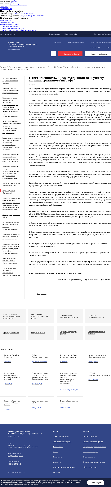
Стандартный (25, 15)
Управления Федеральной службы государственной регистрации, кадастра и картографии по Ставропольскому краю (10, 248)
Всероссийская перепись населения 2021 (18, 73)
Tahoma (16, 14)
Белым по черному (7, 22)
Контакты (56, 472)
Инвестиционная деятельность (59, 63)
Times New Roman (26, 14)
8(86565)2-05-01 (14, 464)
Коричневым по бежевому (9, 26)
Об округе (57, 42)
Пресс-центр (4, 63)
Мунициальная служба (90, 452)
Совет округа (95, 47)
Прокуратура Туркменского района (11, 216)
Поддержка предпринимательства (94, 447)
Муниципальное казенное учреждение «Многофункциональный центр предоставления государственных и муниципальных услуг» (10, 172)
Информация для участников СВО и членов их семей (49, 65)
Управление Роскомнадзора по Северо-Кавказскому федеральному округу (11, 237)
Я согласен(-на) (96, 483)
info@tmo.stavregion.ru (15, 456)
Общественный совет (40, 69)
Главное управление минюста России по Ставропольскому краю (10, 261)
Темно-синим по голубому (9, 24)
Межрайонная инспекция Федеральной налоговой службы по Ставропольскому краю (10, 226)
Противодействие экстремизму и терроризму (49, 71)
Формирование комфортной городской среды (19, 67)
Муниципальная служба (50, 67)
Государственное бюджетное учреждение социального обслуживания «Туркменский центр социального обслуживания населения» (11, 143)
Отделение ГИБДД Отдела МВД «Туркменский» (11, 184)
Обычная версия (6, 9)
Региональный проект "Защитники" (73, 75)
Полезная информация (83, 65)
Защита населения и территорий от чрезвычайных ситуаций (76, 69)
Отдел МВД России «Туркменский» (8, 192)
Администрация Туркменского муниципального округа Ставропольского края (25, 434)
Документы (37, 63)
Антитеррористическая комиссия (15, 71)
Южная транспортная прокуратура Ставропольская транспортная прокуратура (11, 271)
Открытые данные (73, 67)
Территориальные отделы (62, 442)
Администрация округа (76, 42)
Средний (33, 15)
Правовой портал (54, 34)
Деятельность (21, 63)
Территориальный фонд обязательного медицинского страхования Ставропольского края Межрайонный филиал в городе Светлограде (11, 127)
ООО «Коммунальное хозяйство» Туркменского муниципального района (10, 90)
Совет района (58, 447)
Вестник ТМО (78, 71)
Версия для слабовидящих (102, 34)
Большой (40, 15)
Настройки (4, 7)
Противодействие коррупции (14, 65)
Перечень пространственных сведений (17, 75)
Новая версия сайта (70, 34)
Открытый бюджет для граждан (15, 69)
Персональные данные (46, 75)
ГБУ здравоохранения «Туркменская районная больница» (10, 81)
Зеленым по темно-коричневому (12, 28)
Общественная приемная (86, 63)
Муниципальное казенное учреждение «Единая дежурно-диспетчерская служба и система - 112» (10, 158)
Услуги (55, 452)
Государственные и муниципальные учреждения (56, 73)
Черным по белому (7, 20)
